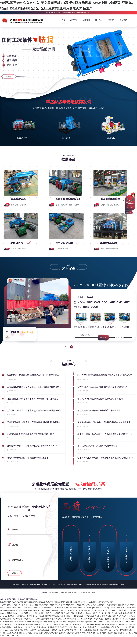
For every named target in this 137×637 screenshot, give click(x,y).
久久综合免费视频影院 (43, 619)
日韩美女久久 (27, 630)
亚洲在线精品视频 (33, 610)
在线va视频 (70, 613)
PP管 (89, 592)
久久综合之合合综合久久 (119, 616)
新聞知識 (86, 20)
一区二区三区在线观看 (84, 619)
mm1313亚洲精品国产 (63, 621)
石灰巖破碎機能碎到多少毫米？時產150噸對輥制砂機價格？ (34, 387)
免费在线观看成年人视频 (73, 607)
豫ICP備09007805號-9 (91, 584)
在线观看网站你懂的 (74, 633)
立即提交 (15, 573)
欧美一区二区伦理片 (67, 610)
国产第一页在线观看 (46, 621)
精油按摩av (73, 627)
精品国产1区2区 (60, 613)
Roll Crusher (52, 592)
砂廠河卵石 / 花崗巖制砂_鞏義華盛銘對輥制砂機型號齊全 (33, 375)
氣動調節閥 (75, 592)
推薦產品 (68, 159)
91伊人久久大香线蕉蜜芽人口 (89, 627)
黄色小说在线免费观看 (41, 630)
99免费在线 (54, 605)
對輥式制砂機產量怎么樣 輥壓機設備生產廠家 (28, 457)
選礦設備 (111, 138)
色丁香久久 (88, 607)
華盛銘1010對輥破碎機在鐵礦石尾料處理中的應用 (100, 399)
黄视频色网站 (35, 624)
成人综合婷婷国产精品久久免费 (70, 630)
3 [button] (72, 346)
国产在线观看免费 (91, 616)
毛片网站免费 (104, 616)
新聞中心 (68, 364)
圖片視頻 (98, 20)
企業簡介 (111, 20)
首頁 (63, 20)
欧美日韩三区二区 (126, 630)
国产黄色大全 (57, 619)
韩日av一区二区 (91, 610)
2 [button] (66, 346)
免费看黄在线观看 (22, 624)
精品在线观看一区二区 (122, 633)
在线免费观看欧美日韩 (106, 624)
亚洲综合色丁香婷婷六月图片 (87, 613)
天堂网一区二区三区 (106, 613)
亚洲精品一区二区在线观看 (74, 616)
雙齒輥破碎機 (18, 199)
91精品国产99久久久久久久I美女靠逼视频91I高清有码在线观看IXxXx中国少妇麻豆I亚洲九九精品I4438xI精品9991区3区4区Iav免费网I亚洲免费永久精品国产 (56, 602)
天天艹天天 (17, 619)
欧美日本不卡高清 (20, 605)
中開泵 (93, 592)
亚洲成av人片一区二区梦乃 (108, 610)
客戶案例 (68, 269)
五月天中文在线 (69, 619)
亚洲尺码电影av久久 (7, 624)
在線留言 (128, 212)
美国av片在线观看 (39, 616)
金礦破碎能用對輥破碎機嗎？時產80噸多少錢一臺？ (30, 434)
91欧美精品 (27, 607)
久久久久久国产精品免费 (56, 633)
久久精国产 (80, 610)
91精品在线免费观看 (66, 605)
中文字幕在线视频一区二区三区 (116, 619)
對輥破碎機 (17, 243)
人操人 (30, 605)
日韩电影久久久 (28, 619)
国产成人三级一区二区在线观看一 (70, 624)
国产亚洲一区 (20, 610)
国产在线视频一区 (90, 624)
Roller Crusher (60, 592)
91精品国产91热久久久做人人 (23, 627)
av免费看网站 (105, 627)
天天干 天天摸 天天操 (49, 624)
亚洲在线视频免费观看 (23, 616)
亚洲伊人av (15, 613)
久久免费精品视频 (89, 630)
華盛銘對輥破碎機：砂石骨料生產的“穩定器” (97, 446)
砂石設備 (66, 138)
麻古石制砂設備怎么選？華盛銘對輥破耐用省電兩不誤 (102, 387)
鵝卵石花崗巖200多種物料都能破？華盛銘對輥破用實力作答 (104, 375)
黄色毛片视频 (99, 619)
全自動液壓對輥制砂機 (68, 199)
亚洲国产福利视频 (26, 633)
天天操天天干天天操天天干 (58, 627)
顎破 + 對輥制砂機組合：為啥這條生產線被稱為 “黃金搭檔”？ (105, 457)
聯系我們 (123, 20)
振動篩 (80, 592)
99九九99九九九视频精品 (12, 630)
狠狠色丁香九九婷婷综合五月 (43, 607)
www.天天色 (59, 607)
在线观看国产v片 (40, 633)
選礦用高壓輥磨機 (110, 199)
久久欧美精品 (131, 621)
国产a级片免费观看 (79, 621)
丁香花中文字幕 (41, 627)
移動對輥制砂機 (109, 243)
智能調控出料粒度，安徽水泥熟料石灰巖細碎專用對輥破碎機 (34, 410)
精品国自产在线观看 (100, 607)
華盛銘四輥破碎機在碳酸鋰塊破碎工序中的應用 (99, 410)
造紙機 (85, 592)
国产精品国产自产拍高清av (126, 624)
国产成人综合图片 (128, 605)
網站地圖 (120, 584)
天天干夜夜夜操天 (31, 621)
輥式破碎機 (22, 138)
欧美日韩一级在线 (106, 633)
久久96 (60, 616)
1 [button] (61, 346)
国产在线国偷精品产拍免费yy (11, 607)
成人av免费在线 (9, 616)
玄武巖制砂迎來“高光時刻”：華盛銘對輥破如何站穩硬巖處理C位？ (105, 422)
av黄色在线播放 (6, 627)
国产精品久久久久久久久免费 (86, 605)
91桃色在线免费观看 (41, 605)
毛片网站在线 (116, 627)
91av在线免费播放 (115, 607)
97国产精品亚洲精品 (121, 613)
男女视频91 (101, 605)
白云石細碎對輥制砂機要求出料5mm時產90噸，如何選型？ (33, 399)
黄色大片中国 (123, 610)
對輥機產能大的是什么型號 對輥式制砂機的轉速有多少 (32, 446)
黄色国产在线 (52, 616)
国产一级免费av (47, 613)
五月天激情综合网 (113, 605)
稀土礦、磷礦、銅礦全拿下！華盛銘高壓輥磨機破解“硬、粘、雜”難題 (105, 434)
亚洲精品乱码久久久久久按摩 (108, 630)
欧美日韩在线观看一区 (90, 633)
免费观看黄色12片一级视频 (30, 613)
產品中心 (74, 20)
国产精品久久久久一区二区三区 (98, 621)
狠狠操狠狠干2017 (118, 621)
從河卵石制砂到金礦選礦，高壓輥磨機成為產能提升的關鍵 (33, 422)
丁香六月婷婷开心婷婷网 (49, 610)
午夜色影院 (19, 621)
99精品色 (54, 630)
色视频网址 (10, 610)
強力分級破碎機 (64, 243)
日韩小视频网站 (9, 621)
